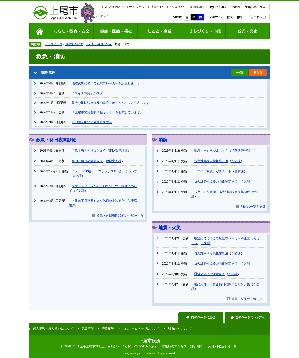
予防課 (236, 161)
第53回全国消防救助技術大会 (92, 122)
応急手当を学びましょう (89, 150)
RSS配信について (179, 328)
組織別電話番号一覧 (222, 346)
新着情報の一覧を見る (239, 72)
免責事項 (87, 328)
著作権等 (108, 328)
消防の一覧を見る (253, 206)
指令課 (76, 175)
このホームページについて (141, 328)
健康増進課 (113, 161)
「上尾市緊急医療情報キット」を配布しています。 (107, 112)
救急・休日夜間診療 (56, 139)
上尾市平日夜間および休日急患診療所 (98, 201)
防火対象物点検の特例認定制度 (216, 181)
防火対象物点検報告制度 (211, 161)
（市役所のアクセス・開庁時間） (182, 346)
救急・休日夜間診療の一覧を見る (120, 215)
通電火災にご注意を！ (209, 274)
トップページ (53, 44)
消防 (162, 139)
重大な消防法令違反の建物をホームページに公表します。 (112, 103)
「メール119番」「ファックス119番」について (104, 171)
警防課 (239, 171)
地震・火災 (169, 227)
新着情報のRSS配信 (258, 72)
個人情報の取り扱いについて (53, 328)
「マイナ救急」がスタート (90, 93)
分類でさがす (74, 44)
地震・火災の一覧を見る (248, 299)
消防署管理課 (118, 150)
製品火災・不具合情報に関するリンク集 (222, 284)
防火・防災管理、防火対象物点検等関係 (222, 192)
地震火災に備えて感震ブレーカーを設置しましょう (107, 83)
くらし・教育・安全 (99, 44)
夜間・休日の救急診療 (87, 161)
